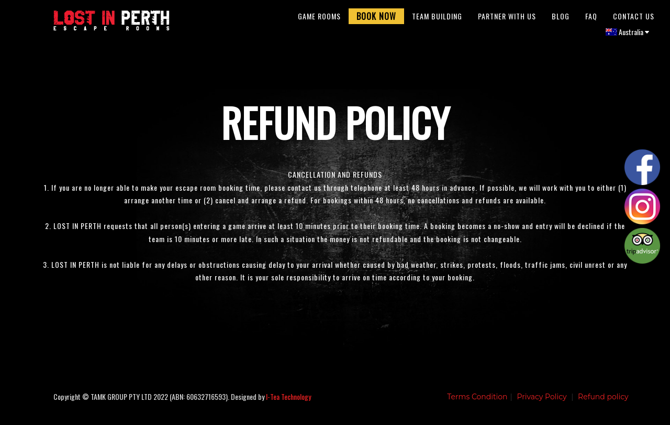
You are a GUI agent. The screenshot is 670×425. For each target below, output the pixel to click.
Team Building (437, 18)
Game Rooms (319, 18)
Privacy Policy (541, 401)
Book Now (376, 18)
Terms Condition (477, 401)
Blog (561, 18)
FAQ (591, 18)
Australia (627, 33)
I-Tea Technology (288, 401)
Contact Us (633, 18)
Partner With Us (507, 18)
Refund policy (603, 401)
